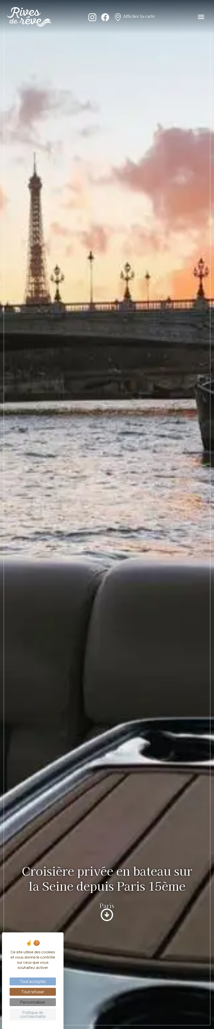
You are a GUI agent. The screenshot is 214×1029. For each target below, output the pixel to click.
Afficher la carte (134, 16)
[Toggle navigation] (201, 17)
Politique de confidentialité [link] (33, 1014)
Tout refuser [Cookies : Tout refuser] (32, 991)
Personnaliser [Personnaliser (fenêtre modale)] (33, 1002)
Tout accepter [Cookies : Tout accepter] (33, 981)
